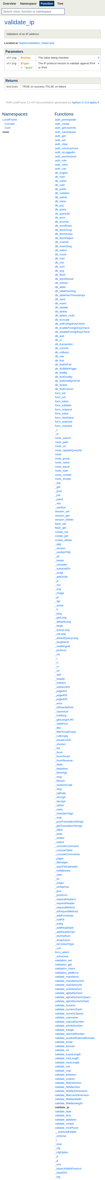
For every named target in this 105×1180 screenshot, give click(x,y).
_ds (57, 877)
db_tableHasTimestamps (70, 294)
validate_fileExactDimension (72, 1094)
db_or (58, 339)
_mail (58, 816)
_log (57, 1175)
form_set (60, 396)
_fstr (57, 747)
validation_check (65, 967)
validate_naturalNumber (69, 1020)
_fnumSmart (62, 755)
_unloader (61, 563)
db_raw (59, 355)
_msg (58, 776)
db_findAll (61, 384)
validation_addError (67, 971)
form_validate (63, 404)
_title (58, 727)
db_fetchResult (64, 278)
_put (57, 494)
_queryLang (62, 629)
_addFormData (64, 914)
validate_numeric (65, 1004)
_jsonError (61, 894)
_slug (58, 788)
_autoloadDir (63, 567)
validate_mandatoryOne (69, 980)
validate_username (66, 1016)
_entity (59, 922)
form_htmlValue (64, 416)
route (58, 453)
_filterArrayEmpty (65, 731)
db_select (61, 249)
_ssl (57, 653)
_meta (59, 808)
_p (56, 1155)
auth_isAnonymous (66, 147)
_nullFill (59, 918)
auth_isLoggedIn (65, 151)
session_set (62, 510)
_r (56, 657)
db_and (59, 335)
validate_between (65, 1073)
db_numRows (63, 224)
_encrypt (60, 796)
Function (47, 3)
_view (58, 873)
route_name (62, 461)
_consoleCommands (67, 853)
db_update (61, 306)
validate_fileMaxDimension (71, 1090)
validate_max (63, 1069)
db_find (59, 359)
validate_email (64, 1041)
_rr (56, 661)
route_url (60, 445)
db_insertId (62, 241)
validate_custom (65, 1078)
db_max (60, 257)
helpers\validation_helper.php (36, 43)
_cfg (57, 1147)
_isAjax (59, 882)
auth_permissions (65, 155)
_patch (59, 498)
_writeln (60, 837)
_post (58, 490)
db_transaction (64, 343)
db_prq (59, 204)
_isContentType (64, 943)
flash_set (60, 522)
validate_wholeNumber (69, 1024)
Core (7, 127)
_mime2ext (62, 955)
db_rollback (62, 351)
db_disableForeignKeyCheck (72, 331)
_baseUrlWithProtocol (68, 1167)
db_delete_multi (64, 314)
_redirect (60, 682)
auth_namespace (65, 131)
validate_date (63, 1110)
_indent (59, 841)
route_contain (63, 474)
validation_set (63, 959)
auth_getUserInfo (65, 127)
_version (60, 547)
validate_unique (64, 1122)
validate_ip (62, 1106)
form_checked (63, 425)
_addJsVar (61, 575)
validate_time (63, 1114)
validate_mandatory (67, 975)
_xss (58, 502)
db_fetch (60, 273)
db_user (60, 184)
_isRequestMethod (66, 910)
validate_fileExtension (68, 1082)
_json (58, 890)
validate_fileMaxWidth (68, 1098)
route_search (63, 437)
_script (59, 571)
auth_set (60, 139)
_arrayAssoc (62, 939)
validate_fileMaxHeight (69, 1102)
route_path (61, 441)
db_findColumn (64, 388)
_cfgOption (61, 1151)
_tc (57, 433)
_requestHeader (65, 902)
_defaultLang (63, 620)
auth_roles (61, 163)
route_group (62, 457)
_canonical (61, 710)
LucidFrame (10, 118)
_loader (59, 559)
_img (58, 588)
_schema (60, 1135)
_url (57, 669)
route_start (61, 469)
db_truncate (62, 318)
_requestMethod (65, 906)
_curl (58, 947)
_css (58, 584)
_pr (57, 596)
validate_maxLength (67, 1061)
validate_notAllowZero (68, 988)
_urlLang (60, 633)
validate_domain (65, 1045)
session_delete (64, 518)
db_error (60, 216)
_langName (62, 641)
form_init (60, 392)
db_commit (62, 347)
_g (56, 1159)
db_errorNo (62, 220)
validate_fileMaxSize (67, 1086)
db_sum (60, 265)
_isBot (59, 828)
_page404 (61, 698)
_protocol (60, 649)
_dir (57, 555)
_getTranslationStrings (68, 825)
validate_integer (64, 1029)
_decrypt (60, 800)
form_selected (63, 420)
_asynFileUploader (66, 865)
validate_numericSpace (69, 1012)
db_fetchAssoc (64, 233)
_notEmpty (61, 735)
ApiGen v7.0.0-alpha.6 (85, 101)
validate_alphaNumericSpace (73, 996)
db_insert (60, 302)
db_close (60, 200)
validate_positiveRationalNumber (75, 1037)
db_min (59, 261)
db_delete (61, 310)
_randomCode (63, 784)
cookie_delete (63, 539)
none (6, 131)
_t (56, 429)
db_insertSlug (63, 245)
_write (58, 833)
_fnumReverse (64, 759)
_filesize (60, 780)
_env (58, 1163)
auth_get (60, 135)
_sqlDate (60, 792)
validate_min (62, 1065)
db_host (60, 175)
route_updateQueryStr (68, 449)
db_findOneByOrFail (67, 380)
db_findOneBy (63, 376)
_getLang (60, 616)
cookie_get (61, 535)
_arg (58, 482)
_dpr (58, 600)
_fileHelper (61, 861)
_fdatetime (61, 767)
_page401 (61, 690)
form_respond (63, 408)
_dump (59, 604)
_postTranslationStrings (69, 820)
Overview (9, 3)
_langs (59, 624)
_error (58, 702)
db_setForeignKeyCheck (70, 322)
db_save (60, 298)
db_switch (61, 196)
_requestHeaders (65, 898)
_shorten (60, 743)
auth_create (62, 123)
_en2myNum (63, 935)
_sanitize (60, 506)
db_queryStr (62, 212)
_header (60, 678)
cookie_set (61, 531)
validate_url (62, 1049)
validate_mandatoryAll (68, 984)
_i (56, 1139)
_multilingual (62, 645)
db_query (60, 208)
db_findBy (61, 371)
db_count (60, 253)
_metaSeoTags (64, 812)
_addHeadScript (65, 931)
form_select (62, 951)
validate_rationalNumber (70, 1033)
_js (57, 580)
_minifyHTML (63, 551)
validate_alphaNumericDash (72, 1000)
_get (57, 486)
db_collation (62, 192)
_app (58, 543)
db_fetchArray (63, 229)
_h (56, 608)
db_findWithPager (66, 367)
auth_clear (61, 143)
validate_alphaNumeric (69, 992)
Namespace (28, 3)
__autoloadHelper (66, 1130)
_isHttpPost (62, 886)
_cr (57, 665)
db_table (60, 286)
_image (59, 592)
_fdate (59, 763)
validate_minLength (67, 1057)
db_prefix (60, 188)
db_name (60, 180)
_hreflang (60, 714)
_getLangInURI (64, 718)
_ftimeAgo (61, 771)
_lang (58, 612)
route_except (63, 477)
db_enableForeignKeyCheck (72, 327)
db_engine (61, 172)
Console (10, 123)
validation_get (63, 963)
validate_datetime (65, 1118)
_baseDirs (61, 1171)
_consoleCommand (67, 845)
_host (58, 1143)
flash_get (60, 526)
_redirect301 (62, 686)
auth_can (60, 167)
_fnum (59, 751)
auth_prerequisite (65, 118)
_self (58, 673)
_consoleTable (64, 849)
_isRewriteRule (64, 706)
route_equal (62, 465)
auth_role (60, 159)
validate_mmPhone (66, 1127)
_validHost (61, 722)
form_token (62, 400)
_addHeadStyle (64, 926)
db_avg (59, 269)
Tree (60, 3)
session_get (62, 514)
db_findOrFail (63, 363)
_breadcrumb (63, 739)
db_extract (61, 282)
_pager (59, 857)
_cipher (59, 804)
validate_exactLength (68, 1053)
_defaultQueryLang (66, 637)
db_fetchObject (64, 237)
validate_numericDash (68, 1008)
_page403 (61, 694)
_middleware (63, 869)
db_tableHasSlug (65, 290)
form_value (62, 412)
